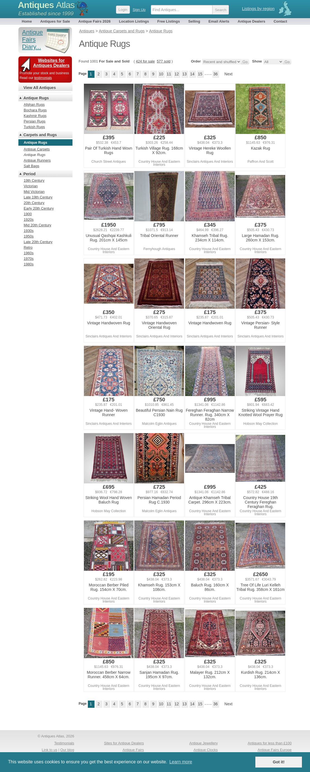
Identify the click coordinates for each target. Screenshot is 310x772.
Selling (194, 21)
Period (29, 174)
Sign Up (139, 10)
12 (177, 74)
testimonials (43, 78)
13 (184, 74)
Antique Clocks (205, 750)
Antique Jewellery (203, 743)
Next (228, 74)
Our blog (67, 750)
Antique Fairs (133, 750)
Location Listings (134, 21)
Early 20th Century (39, 208)
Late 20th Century (38, 242)
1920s (28, 219)
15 (200, 74)
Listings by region (258, 8)
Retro (28, 247)
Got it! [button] (279, 762)
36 (215, 74)
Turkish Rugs (34, 127)
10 (161, 74)
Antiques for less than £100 (270, 743)
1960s (28, 253)
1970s (28, 258)
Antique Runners (37, 160)
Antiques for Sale (55, 21)
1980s (28, 264)
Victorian (31, 186)
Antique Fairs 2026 (94, 21)
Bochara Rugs (35, 110)
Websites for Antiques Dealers (51, 63)
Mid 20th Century (37, 225)
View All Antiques (39, 87)
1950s (28, 236)
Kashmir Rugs (35, 116)
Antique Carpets (37, 149)
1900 (28, 214)
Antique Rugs (36, 98)
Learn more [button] (180, 761)
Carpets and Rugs (40, 135)
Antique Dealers (251, 21)
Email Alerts (219, 21)
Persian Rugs (34, 121)
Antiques (46, 5)
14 (192, 74)
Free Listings (168, 21)
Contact (280, 21)
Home (27, 21)
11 (169, 74)
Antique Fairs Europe (275, 750)
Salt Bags (31, 166)
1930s (28, 231)
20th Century (34, 203)
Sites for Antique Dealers (124, 743)
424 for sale (145, 61)
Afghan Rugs (34, 104)
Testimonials (64, 743)
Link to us (49, 750)
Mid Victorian (34, 192)
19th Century (34, 180)
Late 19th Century (38, 197)
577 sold (163, 61)
